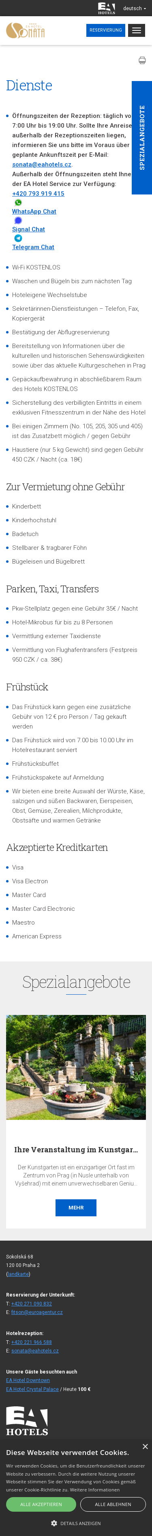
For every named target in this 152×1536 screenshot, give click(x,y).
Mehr (76, 1207)
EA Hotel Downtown (28, 1380)
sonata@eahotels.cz (41, 164)
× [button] (145, 1447)
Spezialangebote (142, 137)
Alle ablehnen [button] (113, 1504)
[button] (76, 1523)
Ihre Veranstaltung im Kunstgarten (79, 1149)
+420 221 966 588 (31, 1342)
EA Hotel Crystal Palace (32, 1389)
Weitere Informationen (95, 1490)
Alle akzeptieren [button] (41, 1504)
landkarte (18, 1274)
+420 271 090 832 (31, 1304)
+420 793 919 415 (38, 193)
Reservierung (106, 30)
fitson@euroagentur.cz (37, 1312)
